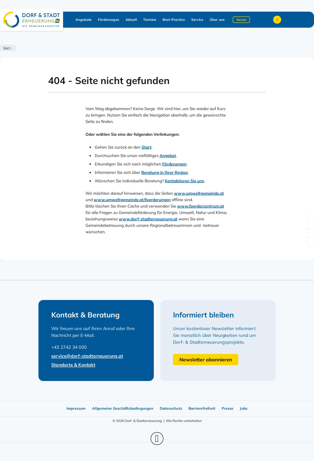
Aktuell (131, 19)
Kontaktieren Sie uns (184, 180)
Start (6, 48)
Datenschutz (171, 408)
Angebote (83, 19)
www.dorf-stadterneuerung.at (148, 218)
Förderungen (108, 19)
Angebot (168, 155)
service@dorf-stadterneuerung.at (87, 356)
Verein (241, 20)
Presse (227, 408)
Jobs (244, 408)
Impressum (76, 408)
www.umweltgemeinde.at (199, 193)
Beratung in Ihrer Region (164, 172)
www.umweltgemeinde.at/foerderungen (132, 199)
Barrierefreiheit (201, 408)
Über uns (217, 19)
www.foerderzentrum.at (200, 206)
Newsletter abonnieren (205, 360)
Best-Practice (174, 19)
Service (197, 19)
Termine (149, 19)
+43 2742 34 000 (69, 347)
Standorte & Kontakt (73, 365)
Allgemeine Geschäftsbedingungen (122, 408)
